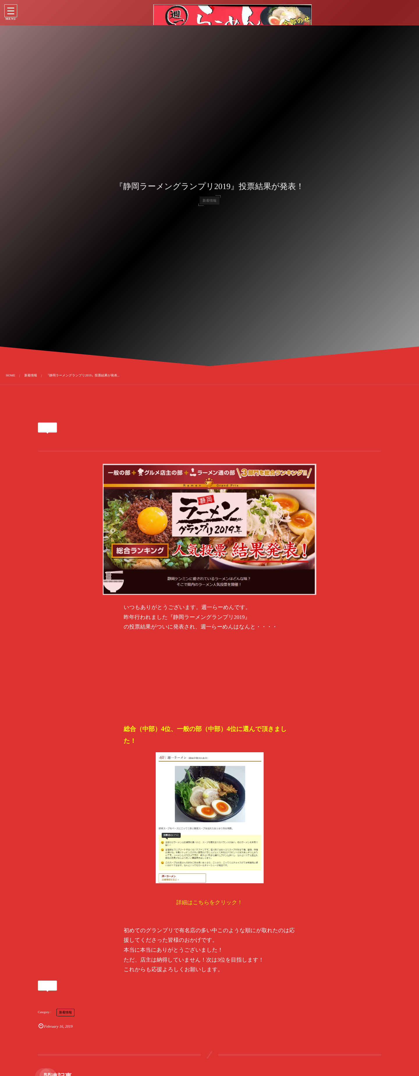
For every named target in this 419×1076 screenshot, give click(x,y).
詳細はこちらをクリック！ (209, 903)
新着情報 (65, 1012)
